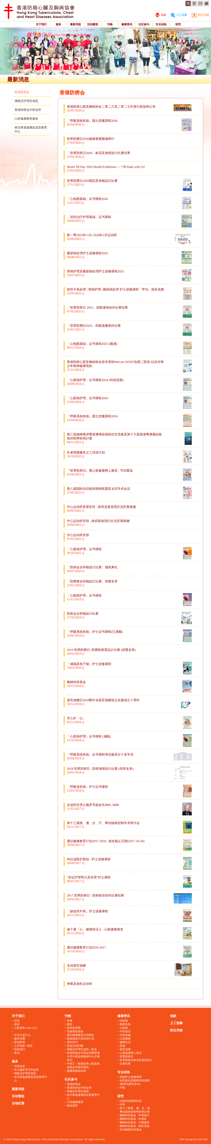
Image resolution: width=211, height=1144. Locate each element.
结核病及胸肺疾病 (131, 1101)
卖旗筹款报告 (75, 1031)
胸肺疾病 (125, 1024)
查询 (17, 1052)
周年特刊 (72, 1042)
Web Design (186, 1139)
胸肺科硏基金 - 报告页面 (134, 1126)
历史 (17, 1020)
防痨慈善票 (74, 1027)
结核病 (124, 1020)
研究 (178, 24)
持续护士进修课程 (131, 1076)
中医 (122, 1087)
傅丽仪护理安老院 (26, 101)
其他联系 (19, 1042)
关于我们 (41, 24)
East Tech (202, 1139)
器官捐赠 (125, 1049)
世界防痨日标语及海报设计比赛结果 (136, 1061)
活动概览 (92, 24)
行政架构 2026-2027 (26, 1027)
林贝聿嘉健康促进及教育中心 (30, 1078)
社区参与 (143, 24)
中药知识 (125, 1031)
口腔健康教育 (75, 1102)
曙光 (69, 1024)
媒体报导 (72, 1105)
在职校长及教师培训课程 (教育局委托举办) (135, 1082)
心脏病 (124, 1027)
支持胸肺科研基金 (131, 1129)
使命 (17, 1024)
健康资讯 (126, 24)
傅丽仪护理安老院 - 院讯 (82, 1049)
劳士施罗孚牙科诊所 (26, 1069)
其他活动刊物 (75, 1045)
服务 (58, 24)
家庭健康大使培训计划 (80, 1038)
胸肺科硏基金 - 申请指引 (134, 1115)
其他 (122, 1045)
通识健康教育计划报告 (80, 1035)
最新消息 (75, 24)
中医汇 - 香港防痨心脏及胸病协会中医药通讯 (83, 1065)
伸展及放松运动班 (79, 983)
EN (200, 3)
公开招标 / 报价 (23, 1045)
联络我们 (19, 1049)
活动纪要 (18, 1103)
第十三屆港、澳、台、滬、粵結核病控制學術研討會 (136, 1110)
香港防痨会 (22, 92)
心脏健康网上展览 (131, 1052)
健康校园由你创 (76, 1070)
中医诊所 (19, 1066)
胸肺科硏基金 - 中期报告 (134, 1122)
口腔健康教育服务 (26, 118)
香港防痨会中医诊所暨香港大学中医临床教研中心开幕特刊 (83, 1056)
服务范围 (19, 1038)
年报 (69, 1020)
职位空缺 (200, 14)
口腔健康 (125, 1038)
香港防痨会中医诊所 (28, 109)
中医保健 (125, 1035)
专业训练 (161, 24)
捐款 (160, 14)
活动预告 (18, 1096)
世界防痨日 (126, 1056)
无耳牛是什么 (22, 1035)
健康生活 (125, 1042)
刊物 (109, 24)
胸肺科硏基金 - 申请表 (133, 1118)
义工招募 (179, 14)
